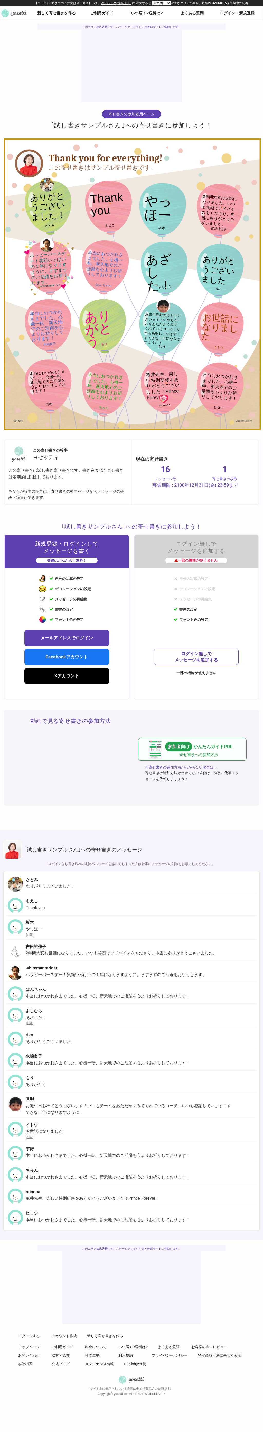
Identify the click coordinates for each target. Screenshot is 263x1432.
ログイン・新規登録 (237, 13)
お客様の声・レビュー (209, 1347)
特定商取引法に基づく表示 (219, 1355)
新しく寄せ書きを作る (56, 13)
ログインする (29, 1336)
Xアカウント (66, 675)
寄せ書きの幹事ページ (70, 491)
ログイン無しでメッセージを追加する (196, 656)
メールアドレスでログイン (67, 637)
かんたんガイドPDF (197, 749)
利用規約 (125, 1355)
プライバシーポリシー (170, 1355)
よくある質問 (192, 13)
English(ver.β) (135, 1364)
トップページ (29, 1347)
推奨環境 (92, 1355)
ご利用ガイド (101, 13)
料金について (96, 1347)
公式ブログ (61, 1364)
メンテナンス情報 (99, 1364)
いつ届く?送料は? (147, 13)
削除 (29, 935)
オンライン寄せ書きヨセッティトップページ (14, 13)
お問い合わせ (29, 1355)
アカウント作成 (64, 1336)
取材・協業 (61, 1355)
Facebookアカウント (67, 656)
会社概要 (25, 1364)
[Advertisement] (132, 66)
